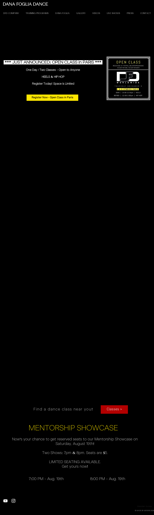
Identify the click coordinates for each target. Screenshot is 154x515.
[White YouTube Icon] (5, 500)
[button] (114, 409)
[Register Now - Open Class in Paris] (52, 98)
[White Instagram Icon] (13, 500)
